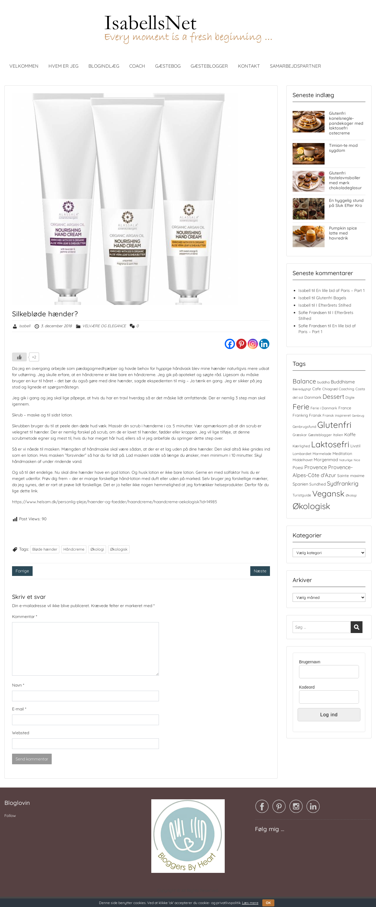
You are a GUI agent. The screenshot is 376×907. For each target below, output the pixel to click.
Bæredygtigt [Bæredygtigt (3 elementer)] (302, 389)
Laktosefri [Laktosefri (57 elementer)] (330, 444)
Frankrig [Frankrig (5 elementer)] (300, 415)
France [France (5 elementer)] (344, 408)
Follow (10, 815)
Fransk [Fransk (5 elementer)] (315, 415)
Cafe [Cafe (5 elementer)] (316, 388)
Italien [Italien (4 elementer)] (338, 435)
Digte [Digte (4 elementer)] (350, 397)
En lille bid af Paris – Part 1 (340, 290)
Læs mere (250, 903)
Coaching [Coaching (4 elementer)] (346, 389)
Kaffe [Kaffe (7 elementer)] (350, 434)
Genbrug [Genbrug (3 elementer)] (358, 415)
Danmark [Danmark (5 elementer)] (312, 397)
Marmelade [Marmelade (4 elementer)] (322, 453)
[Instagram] (253, 344)
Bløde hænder (44, 549)
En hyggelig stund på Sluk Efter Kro (346, 203)
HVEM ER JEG (63, 66)
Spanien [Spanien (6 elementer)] (300, 484)
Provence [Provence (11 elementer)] (315, 467)
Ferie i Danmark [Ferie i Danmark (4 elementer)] (323, 408)
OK (268, 903)
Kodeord (307, 687)
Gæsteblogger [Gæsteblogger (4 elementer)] (320, 435)
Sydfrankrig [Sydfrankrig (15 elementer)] (342, 483)
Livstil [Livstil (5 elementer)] (355, 445)
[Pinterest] (241, 344)
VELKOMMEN (23, 66)
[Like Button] (19, 357)
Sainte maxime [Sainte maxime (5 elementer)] (351, 475)
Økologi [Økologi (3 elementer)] (351, 495)
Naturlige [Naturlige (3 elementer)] (345, 460)
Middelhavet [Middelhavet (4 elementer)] (303, 460)
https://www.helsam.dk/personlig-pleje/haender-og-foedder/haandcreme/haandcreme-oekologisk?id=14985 (114, 501)
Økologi (97, 549)
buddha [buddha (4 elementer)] (323, 382)
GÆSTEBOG (168, 66)
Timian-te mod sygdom (343, 148)
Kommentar (24, 616)
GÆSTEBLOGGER (209, 66)
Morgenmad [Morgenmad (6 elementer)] (326, 459)
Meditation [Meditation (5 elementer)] (342, 453)
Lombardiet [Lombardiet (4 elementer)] (302, 453)
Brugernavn (309, 662)
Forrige (22, 571)
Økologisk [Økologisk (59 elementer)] (311, 506)
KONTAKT (249, 66)
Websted (20, 732)
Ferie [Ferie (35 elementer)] (301, 406)
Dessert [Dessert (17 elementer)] (333, 396)
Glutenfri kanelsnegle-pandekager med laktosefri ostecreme (346, 123)
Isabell (24, 325)
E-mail (19, 709)
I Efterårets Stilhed (333, 305)
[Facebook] (230, 344)
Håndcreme (73, 549)
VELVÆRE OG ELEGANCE (104, 325)
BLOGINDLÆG (103, 66)
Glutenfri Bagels (331, 297)
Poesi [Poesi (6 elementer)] (298, 467)
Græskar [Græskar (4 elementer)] (300, 435)
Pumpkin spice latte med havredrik (343, 233)
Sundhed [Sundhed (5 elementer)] (317, 484)
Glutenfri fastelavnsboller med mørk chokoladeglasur (345, 180)
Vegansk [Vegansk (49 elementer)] (328, 494)
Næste (260, 571)
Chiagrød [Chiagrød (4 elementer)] (330, 389)
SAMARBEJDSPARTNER (295, 66)
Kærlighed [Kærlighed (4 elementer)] (301, 446)
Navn (18, 685)
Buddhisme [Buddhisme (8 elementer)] (343, 382)
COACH (137, 66)
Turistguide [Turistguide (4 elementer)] (302, 495)
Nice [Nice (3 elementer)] (357, 460)
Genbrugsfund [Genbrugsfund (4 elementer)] (304, 426)
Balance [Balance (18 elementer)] (304, 381)
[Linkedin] (264, 344)
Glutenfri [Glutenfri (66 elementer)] (334, 424)
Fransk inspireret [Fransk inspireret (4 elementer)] (337, 415)
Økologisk (118, 549)
